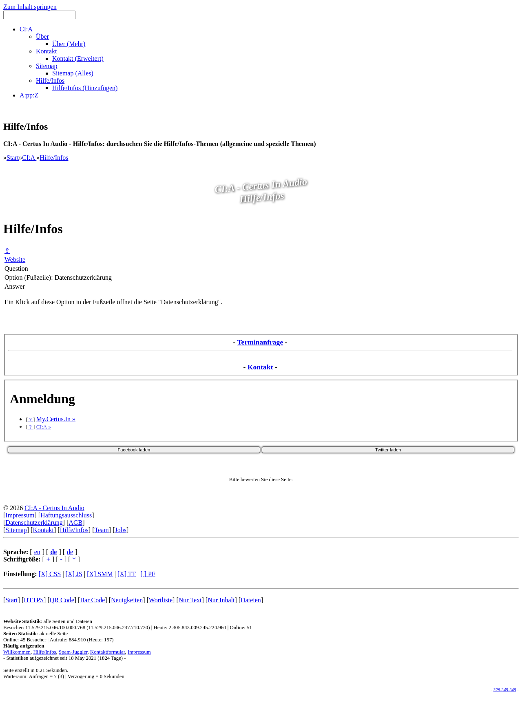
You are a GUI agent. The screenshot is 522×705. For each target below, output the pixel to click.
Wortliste (161, 600)
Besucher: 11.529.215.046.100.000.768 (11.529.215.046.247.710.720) (76, 627)
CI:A (29, 157)
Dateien (251, 600)
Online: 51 (241, 627)
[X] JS (74, 573)
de (70, 551)
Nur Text (190, 600)
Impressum (19, 515)
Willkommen (17, 652)
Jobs (120, 529)
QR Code (62, 600)
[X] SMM (100, 573)
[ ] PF (147, 573)
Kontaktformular (107, 652)
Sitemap (16, 529)
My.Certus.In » (55, 418)
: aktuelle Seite (35, 633)
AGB (75, 522)
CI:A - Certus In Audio (54, 507)
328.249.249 (504, 689)
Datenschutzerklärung (33, 522)
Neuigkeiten (127, 600)
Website (14, 259)
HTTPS (34, 600)
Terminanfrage (260, 342)
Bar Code (92, 600)
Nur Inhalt (221, 600)
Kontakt (260, 367)
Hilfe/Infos (54, 157)
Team (101, 529)
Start (13, 157)
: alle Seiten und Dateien (47, 621)
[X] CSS (50, 573)
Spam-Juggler (73, 652)
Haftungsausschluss (66, 515)
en (37, 551)
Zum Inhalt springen (30, 6)
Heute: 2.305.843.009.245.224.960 (189, 627)
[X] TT (126, 573)
